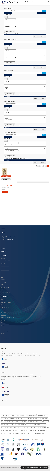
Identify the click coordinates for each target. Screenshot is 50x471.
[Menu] (48, 1)
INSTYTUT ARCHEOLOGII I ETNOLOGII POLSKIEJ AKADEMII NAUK (24, 414)
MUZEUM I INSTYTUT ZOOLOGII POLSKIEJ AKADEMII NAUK (38, 427)
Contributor (3, 282)
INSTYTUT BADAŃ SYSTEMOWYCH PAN (18, 415)
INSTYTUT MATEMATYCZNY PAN (7, 414)
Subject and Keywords (5, 292)
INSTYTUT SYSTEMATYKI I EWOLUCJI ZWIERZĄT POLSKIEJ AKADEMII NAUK (14, 427)
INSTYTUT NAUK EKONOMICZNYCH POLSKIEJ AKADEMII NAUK (37, 430)
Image (3, 188)
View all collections (5, 270)
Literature (3, 258)
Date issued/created (5, 287)
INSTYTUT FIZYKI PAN (21, 433)
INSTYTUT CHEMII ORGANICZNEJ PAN (23, 420)
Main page (3, 251)
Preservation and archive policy (7, 317)
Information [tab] (25, 181)
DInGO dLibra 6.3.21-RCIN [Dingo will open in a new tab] (14, 467)
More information (35, 467)
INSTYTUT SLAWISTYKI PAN (41, 426)
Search (43, 10)
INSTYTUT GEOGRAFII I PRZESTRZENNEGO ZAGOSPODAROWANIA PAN (28, 421)
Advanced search (41, 13)
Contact (3, 325)
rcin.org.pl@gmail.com (8, 239)
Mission (2, 299)
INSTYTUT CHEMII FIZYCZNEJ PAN (10, 420)
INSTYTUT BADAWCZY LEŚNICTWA (31, 415)
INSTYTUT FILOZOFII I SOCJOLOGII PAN (8, 421)
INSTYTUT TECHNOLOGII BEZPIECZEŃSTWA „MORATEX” (36, 433)
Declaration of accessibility (6, 322)
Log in (2, 333)
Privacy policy (4, 320)
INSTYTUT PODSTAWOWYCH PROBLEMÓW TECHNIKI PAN (25, 426)
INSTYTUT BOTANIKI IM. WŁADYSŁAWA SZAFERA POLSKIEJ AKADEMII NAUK (14, 418)
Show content (6, 176)
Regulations (3, 315)
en (47, 165)
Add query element (10, 31)
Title (2, 277)
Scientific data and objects (6, 260)
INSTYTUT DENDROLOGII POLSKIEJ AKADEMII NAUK (39, 420)
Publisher (3, 284)
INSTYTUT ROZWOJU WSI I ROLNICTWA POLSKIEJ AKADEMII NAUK (12, 431)
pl (45, 165)
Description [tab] (9, 181)
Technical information (5, 307)
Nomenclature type (10, 156)
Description (3, 290)
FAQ (2, 310)
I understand (43, 467)
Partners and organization (6, 302)
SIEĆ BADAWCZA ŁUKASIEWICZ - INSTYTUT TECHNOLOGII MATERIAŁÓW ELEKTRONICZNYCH (17, 429)
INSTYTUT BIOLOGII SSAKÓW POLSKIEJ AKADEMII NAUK (38, 417)
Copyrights (3, 312)
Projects (3, 304)
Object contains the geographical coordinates (16, 33)
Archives (3, 263)
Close (6, 16)
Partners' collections (5, 266)
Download (6, 179)
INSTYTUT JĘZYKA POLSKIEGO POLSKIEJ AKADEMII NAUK (31, 423)
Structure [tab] (41, 181)
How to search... (8, 13)
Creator (3, 279)
